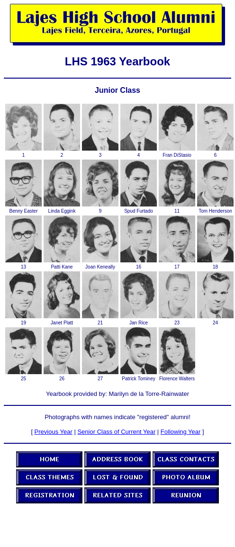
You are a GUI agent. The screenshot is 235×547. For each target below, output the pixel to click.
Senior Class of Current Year (116, 431)
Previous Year (53, 431)
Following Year (181, 431)
